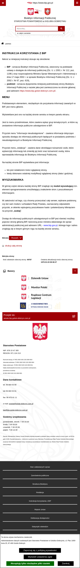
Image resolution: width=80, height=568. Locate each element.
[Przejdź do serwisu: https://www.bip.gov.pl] (40, 3)
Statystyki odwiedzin (40, 527)
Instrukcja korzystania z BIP (40, 501)
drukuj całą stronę (13, 246)
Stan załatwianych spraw (40, 467)
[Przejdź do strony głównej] (40, 15)
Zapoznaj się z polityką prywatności (40, 550)
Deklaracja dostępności (40, 518)
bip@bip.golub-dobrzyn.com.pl (15, 410)
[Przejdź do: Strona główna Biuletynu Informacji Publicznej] (2, 44)
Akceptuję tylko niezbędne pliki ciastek (30, 563)
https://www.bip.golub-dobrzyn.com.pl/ (37, 91)
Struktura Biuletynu (40, 484)
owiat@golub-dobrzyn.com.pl (21, 404)
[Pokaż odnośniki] (3, 3)
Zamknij (65, 563)
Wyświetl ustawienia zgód (40, 557)
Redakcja (40, 492)
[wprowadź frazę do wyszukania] (36, 28)
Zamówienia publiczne (40, 475)
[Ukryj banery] (75, 271)
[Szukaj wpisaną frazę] (61, 28)
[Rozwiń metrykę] (16, 238)
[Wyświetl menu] (77, 3)
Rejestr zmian (40, 509)
